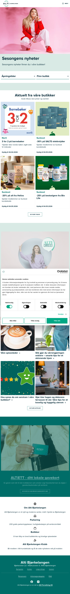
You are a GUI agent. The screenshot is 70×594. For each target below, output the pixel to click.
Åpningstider (19, 569)
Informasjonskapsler (37, 576)
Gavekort (51, 569)
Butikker (29, 569)
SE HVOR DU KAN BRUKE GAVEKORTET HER (35, 491)
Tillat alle (57, 321)
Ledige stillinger (40, 569)
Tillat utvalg (35, 321)
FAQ (50, 576)
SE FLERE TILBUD (35, 214)
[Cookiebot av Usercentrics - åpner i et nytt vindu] (59, 271)
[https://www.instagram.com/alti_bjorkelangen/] (38, 582)
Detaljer (61, 314)
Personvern (22, 576)
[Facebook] (32, 582)
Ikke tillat (13, 321)
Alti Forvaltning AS (46, 585)
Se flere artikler (35, 408)
